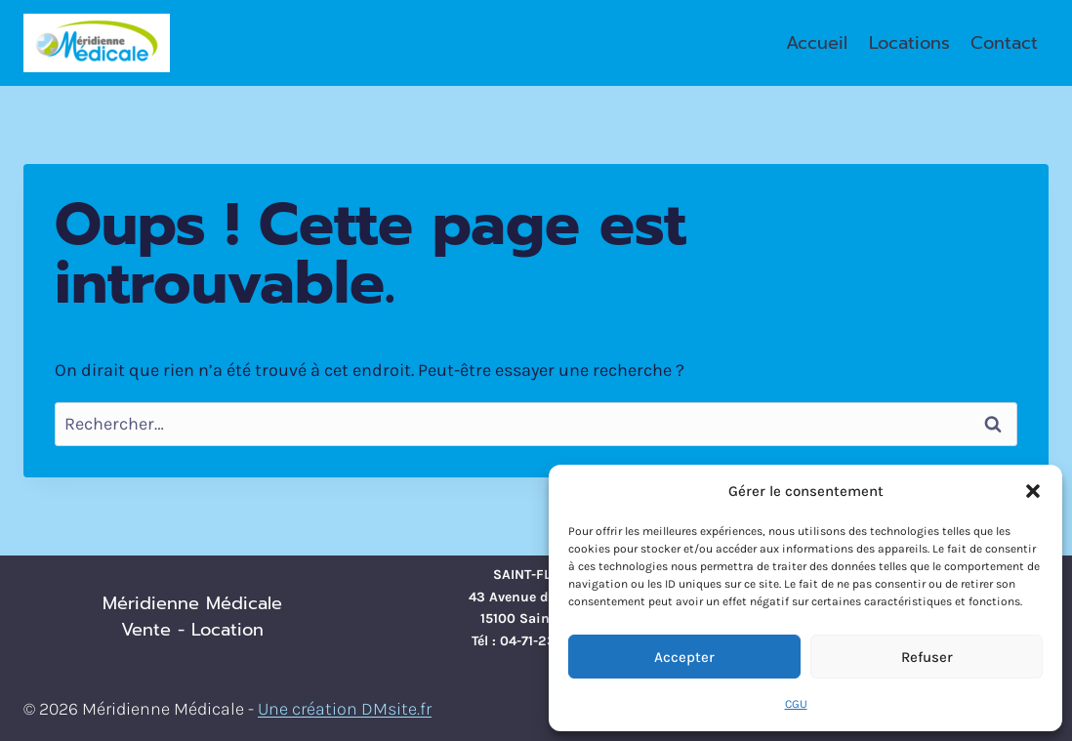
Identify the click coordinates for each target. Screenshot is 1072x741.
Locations (909, 43)
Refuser (927, 657)
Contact (1004, 43)
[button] (1033, 491)
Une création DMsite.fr (345, 709)
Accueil (816, 43)
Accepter (684, 657)
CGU (796, 704)
